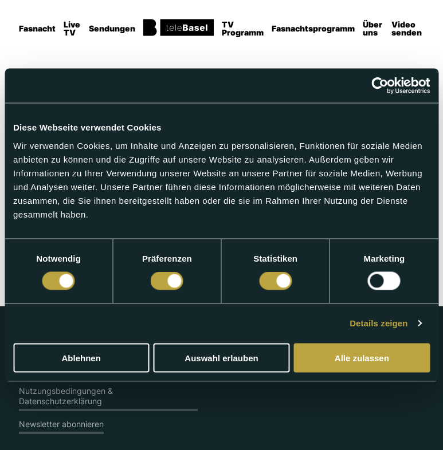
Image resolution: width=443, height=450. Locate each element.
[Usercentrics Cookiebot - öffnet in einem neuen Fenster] (380, 85)
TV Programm (243, 28)
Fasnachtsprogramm (313, 28)
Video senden (406, 28)
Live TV (72, 28)
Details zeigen (378, 323)
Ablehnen (81, 357)
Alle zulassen (362, 357)
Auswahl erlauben (221, 357)
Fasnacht (37, 28)
